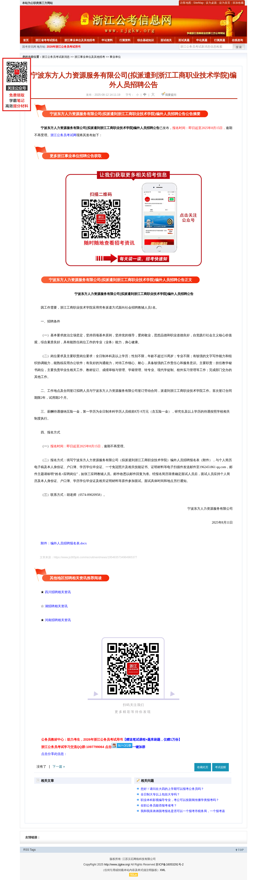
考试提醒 (220, 767)
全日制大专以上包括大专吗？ (160, 794)
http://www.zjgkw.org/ (117, 864)
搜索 (239, 47)
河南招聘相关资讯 (58, 620)
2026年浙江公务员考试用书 (64, 46)
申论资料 (107, 40)
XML (163, 870)
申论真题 (201, 40)
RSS (26, 849)
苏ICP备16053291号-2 (169, 864)
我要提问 (170, 94)
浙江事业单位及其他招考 (79, 40)
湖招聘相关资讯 (56, 606)
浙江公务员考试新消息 (56, 56)
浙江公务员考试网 (63, 135)
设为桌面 (211, 2)
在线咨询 (237, 40)
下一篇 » (59, 766)
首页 (26, 40)
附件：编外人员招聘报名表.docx (60, 543)
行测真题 (219, 40)
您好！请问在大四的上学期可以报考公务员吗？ (172, 789)
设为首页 (224, 2)
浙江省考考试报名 (46, 40)
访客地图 (185, 2)
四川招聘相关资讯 (58, 592)
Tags (33, 849)
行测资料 (124, 40)
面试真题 (183, 40)
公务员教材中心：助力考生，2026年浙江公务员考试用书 (111, 739)
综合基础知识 (145, 40)
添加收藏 (238, 2)
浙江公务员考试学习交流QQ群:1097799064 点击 (76, 747)
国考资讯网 (29, 46)
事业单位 (115, 56)
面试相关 (166, 40)
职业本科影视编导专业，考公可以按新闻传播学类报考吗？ (180, 800)
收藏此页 (202, 767)
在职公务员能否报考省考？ (159, 805)
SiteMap (198, 2)
